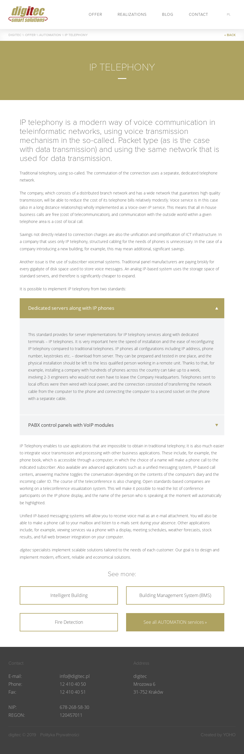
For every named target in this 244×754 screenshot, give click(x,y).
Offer (95, 15)
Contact (198, 15)
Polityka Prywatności (59, 735)
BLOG (167, 15)
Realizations (132, 15)
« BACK (230, 35)
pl (228, 14)
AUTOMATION (50, 35)
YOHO (229, 735)
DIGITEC (14, 35)
